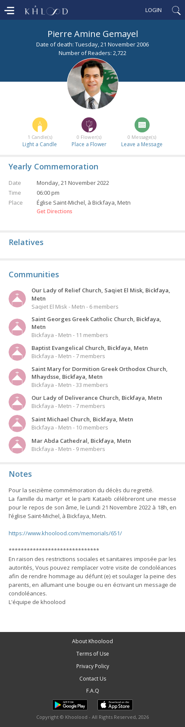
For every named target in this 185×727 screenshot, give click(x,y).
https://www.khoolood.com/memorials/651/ (65, 533)
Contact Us (92, 678)
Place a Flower (89, 144)
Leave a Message (142, 144)
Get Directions (54, 211)
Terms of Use (92, 653)
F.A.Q (92, 690)
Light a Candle (39, 144)
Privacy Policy (92, 666)
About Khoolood (92, 641)
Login (153, 10)
